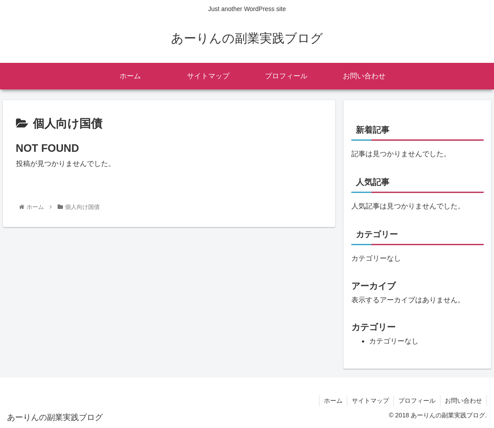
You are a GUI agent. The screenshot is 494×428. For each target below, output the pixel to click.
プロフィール (417, 400)
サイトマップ (370, 400)
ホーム (333, 400)
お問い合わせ (463, 400)
